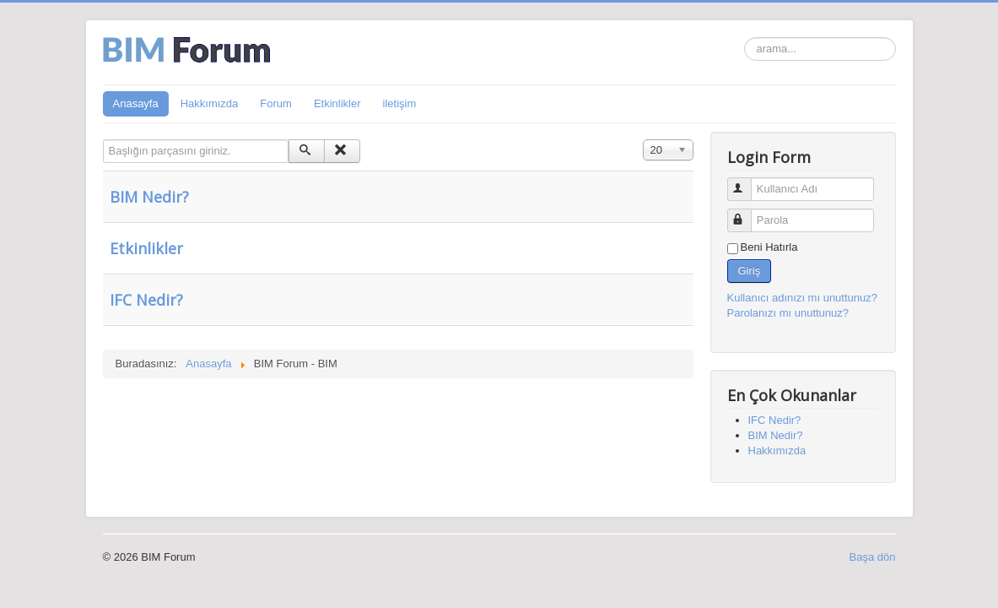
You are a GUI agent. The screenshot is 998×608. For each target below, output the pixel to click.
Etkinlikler (337, 103)
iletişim (400, 103)
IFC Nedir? (146, 300)
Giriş (749, 270)
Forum (276, 103)
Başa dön (873, 557)
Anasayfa (136, 103)
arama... (744, 37)
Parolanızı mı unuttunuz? (788, 313)
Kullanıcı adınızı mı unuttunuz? (802, 297)
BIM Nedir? (149, 197)
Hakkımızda (210, 103)
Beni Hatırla (769, 247)
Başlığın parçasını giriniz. (103, 139)
